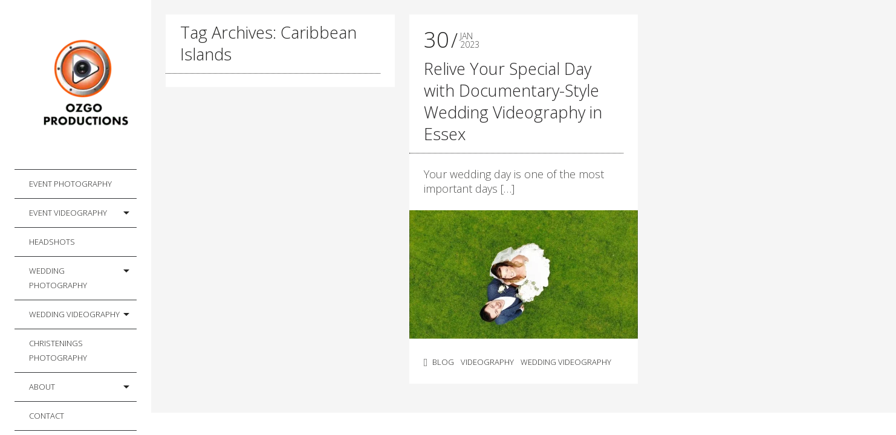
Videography (487, 361)
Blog (443, 361)
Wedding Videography (74, 314)
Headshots (52, 241)
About (42, 386)
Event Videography (68, 212)
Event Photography (70, 183)
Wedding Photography (58, 278)
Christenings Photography (58, 350)
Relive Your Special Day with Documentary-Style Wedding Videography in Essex (513, 101)
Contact (46, 415)
